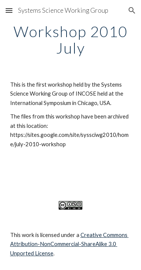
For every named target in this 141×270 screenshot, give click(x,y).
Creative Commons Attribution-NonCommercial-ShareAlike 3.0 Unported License (69, 244)
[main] (70, 39)
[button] (9, 10)
